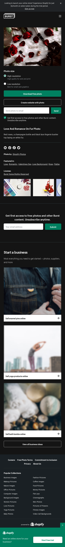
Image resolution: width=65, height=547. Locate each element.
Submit (53, 226)
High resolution (14, 76)
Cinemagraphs (38, 497)
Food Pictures (38, 485)
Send (56, 110)
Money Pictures (39, 489)
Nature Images (9, 485)
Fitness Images (39, 509)
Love (6, 163)
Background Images (11, 497)
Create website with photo (32, 102)
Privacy (27, 463)
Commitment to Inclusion (46, 459)
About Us (37, 463)
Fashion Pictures (39, 477)
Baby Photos (8, 513)
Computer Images (10, 493)
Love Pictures (9, 505)
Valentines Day (24, 163)
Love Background (39, 163)
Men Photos (37, 501)
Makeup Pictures (10, 481)
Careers (11, 459)
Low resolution (13, 84)
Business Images (10, 477)
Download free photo (32, 93)
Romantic (13, 163)
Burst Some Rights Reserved (16, 173)
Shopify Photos (19, 153)
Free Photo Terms (25, 459)
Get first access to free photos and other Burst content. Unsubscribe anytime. (30, 118)
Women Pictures (10, 501)
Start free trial (48, 539)
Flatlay (57, 163)
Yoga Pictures (9, 509)
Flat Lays (36, 493)
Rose (51, 163)
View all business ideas (32, 444)
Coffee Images (38, 481)
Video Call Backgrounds (42, 513)
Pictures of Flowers (40, 505)
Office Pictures (9, 489)
